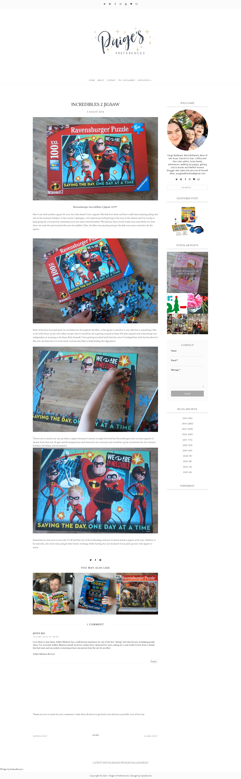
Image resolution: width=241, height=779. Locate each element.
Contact (111, 80)
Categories (144, 80)
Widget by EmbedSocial (12, 769)
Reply (153, 661)
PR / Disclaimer (126, 80)
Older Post (151, 736)
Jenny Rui (39, 633)
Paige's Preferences (119, 775)
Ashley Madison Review (44, 654)
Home (92, 80)
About (101, 80)
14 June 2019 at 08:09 (46, 636)
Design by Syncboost (140, 775)
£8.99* (114, 207)
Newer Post (40, 736)
